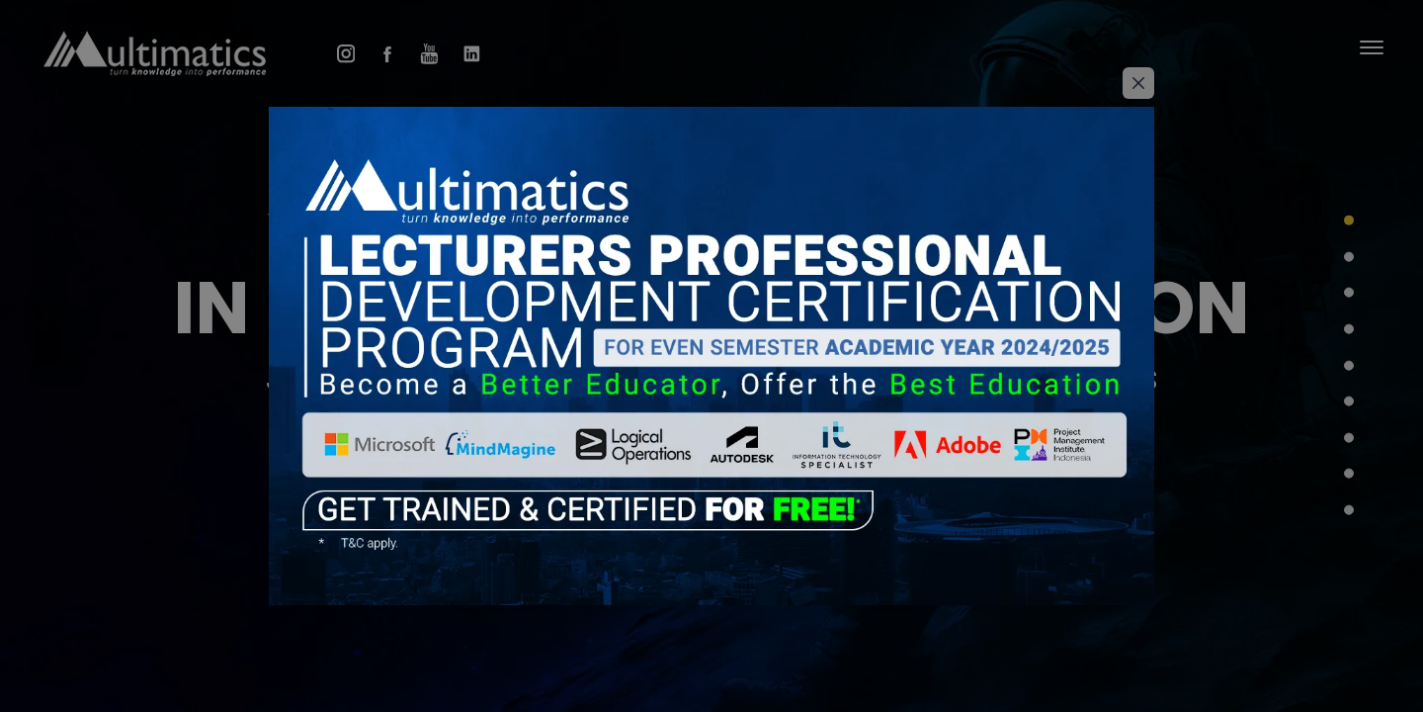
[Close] (1138, 83)
